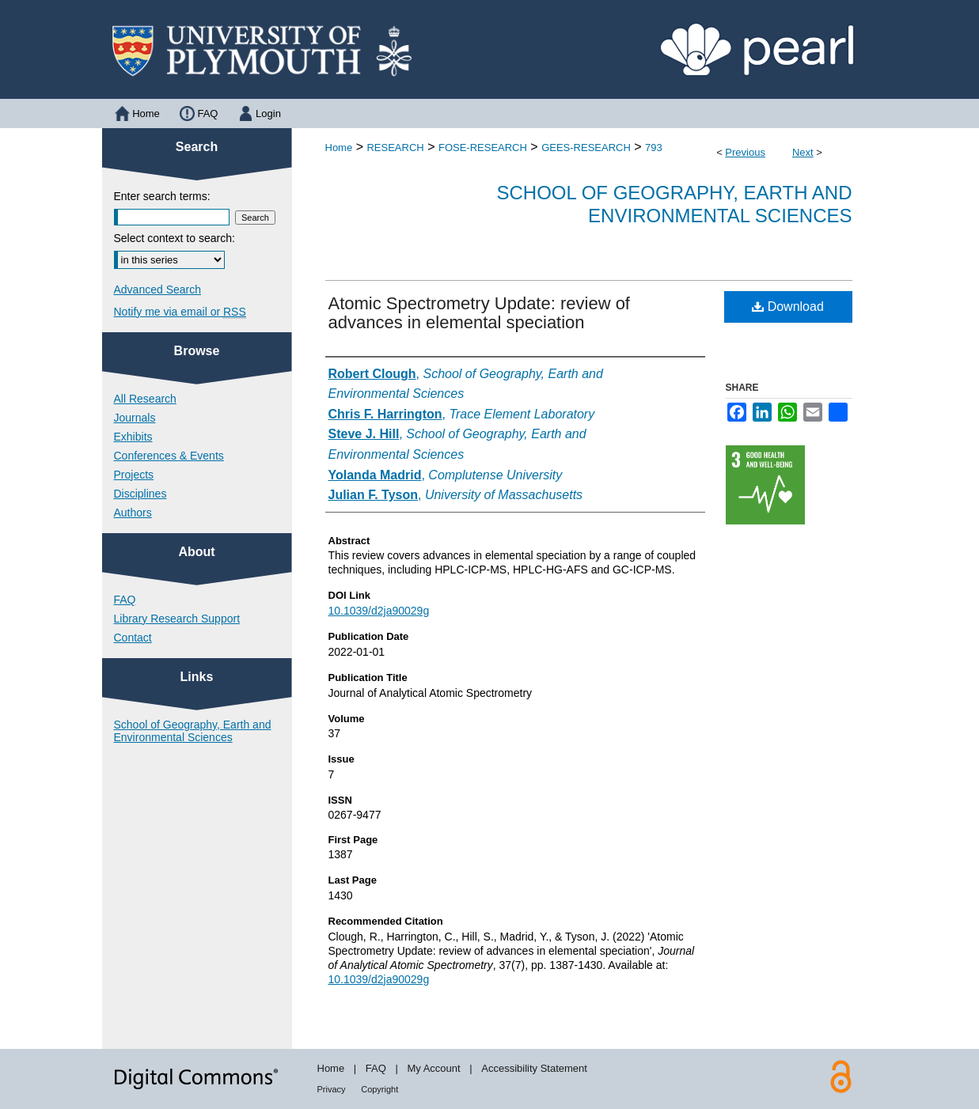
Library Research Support (177, 618)
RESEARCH (394, 147)
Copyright (379, 1089)
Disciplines (140, 493)
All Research (145, 398)
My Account (433, 1068)
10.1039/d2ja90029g (379, 610)
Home (339, 147)
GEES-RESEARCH (586, 147)
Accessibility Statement (534, 1068)
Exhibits (133, 436)
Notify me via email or (180, 311)
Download (788, 306)
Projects (134, 474)
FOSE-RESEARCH (482, 147)
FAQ (125, 599)
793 (653, 147)
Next (803, 152)
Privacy (331, 1089)
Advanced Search (158, 289)
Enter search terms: (162, 196)
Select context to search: (174, 238)
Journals (135, 417)
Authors (133, 512)
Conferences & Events (169, 455)
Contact (133, 637)
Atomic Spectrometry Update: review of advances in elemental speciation (479, 312)
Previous (745, 152)
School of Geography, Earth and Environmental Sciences (674, 204)
